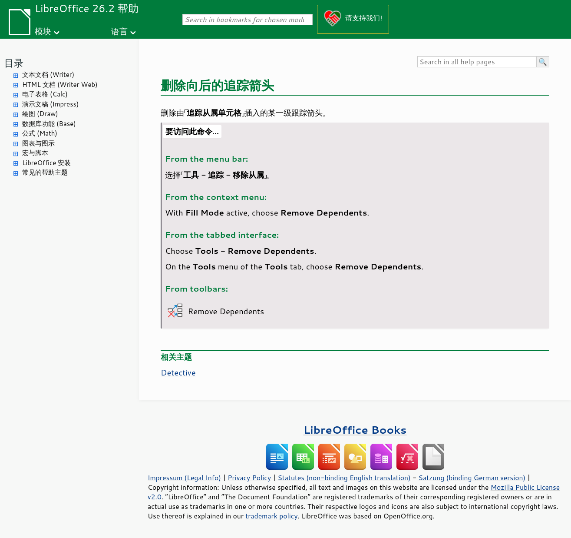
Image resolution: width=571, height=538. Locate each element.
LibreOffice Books (355, 429)
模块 (43, 31)
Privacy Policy (249, 477)
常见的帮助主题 (45, 172)
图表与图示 (38, 143)
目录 (13, 63)
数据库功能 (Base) (49, 123)
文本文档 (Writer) (48, 74)
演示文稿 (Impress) (50, 104)
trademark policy (271, 516)
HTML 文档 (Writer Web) (60, 84)
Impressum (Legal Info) (184, 477)
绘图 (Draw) (40, 113)
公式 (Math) (39, 133)
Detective (178, 372)
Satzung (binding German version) (472, 477)
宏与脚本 (35, 152)
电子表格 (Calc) (45, 94)
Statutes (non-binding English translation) (343, 477)
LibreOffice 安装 (46, 162)
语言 (119, 31)
